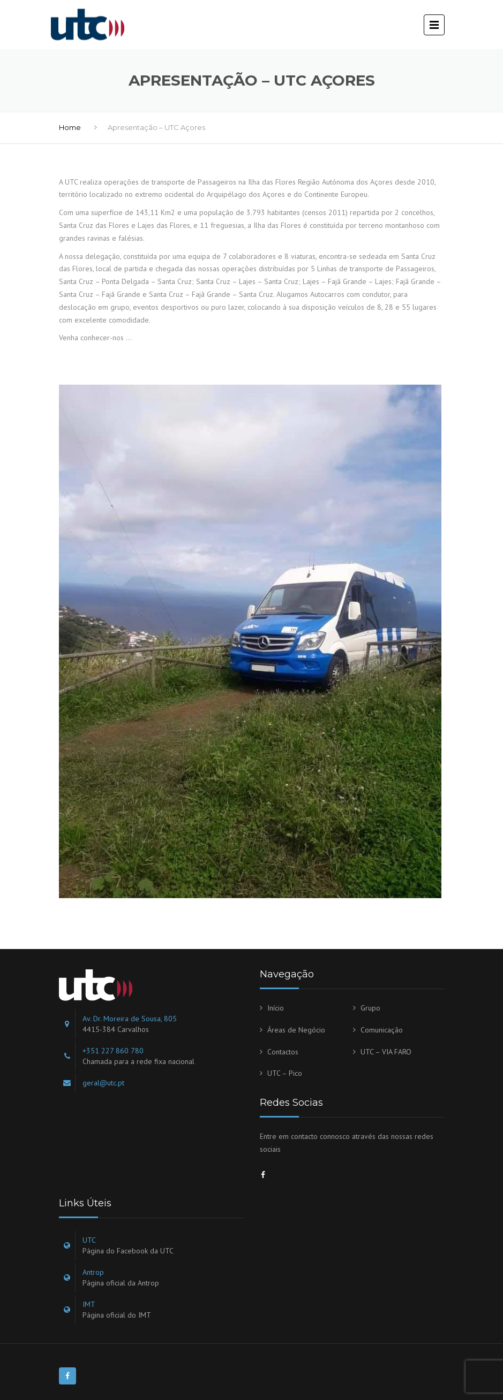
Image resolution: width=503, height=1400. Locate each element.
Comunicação (382, 1030)
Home (70, 127)
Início (275, 1008)
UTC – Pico (284, 1073)
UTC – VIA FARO (386, 1052)
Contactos (282, 1052)
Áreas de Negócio (296, 1030)
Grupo (370, 1008)
